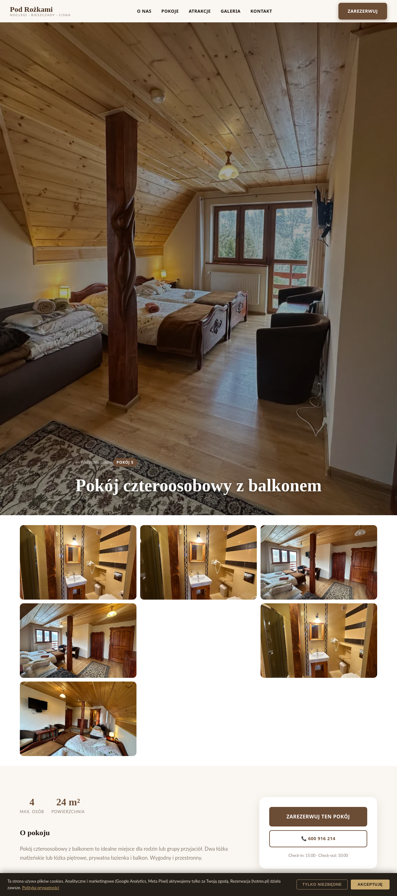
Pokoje (170, 11)
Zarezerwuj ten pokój (318, 816)
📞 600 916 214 (318, 838)
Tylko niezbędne (322, 884)
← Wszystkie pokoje (94, 462)
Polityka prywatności (40, 887)
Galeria (230, 11)
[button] (78, 562)
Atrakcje (200, 11)
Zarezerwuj (363, 11)
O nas (144, 11)
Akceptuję (370, 884)
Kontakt (261, 11)
